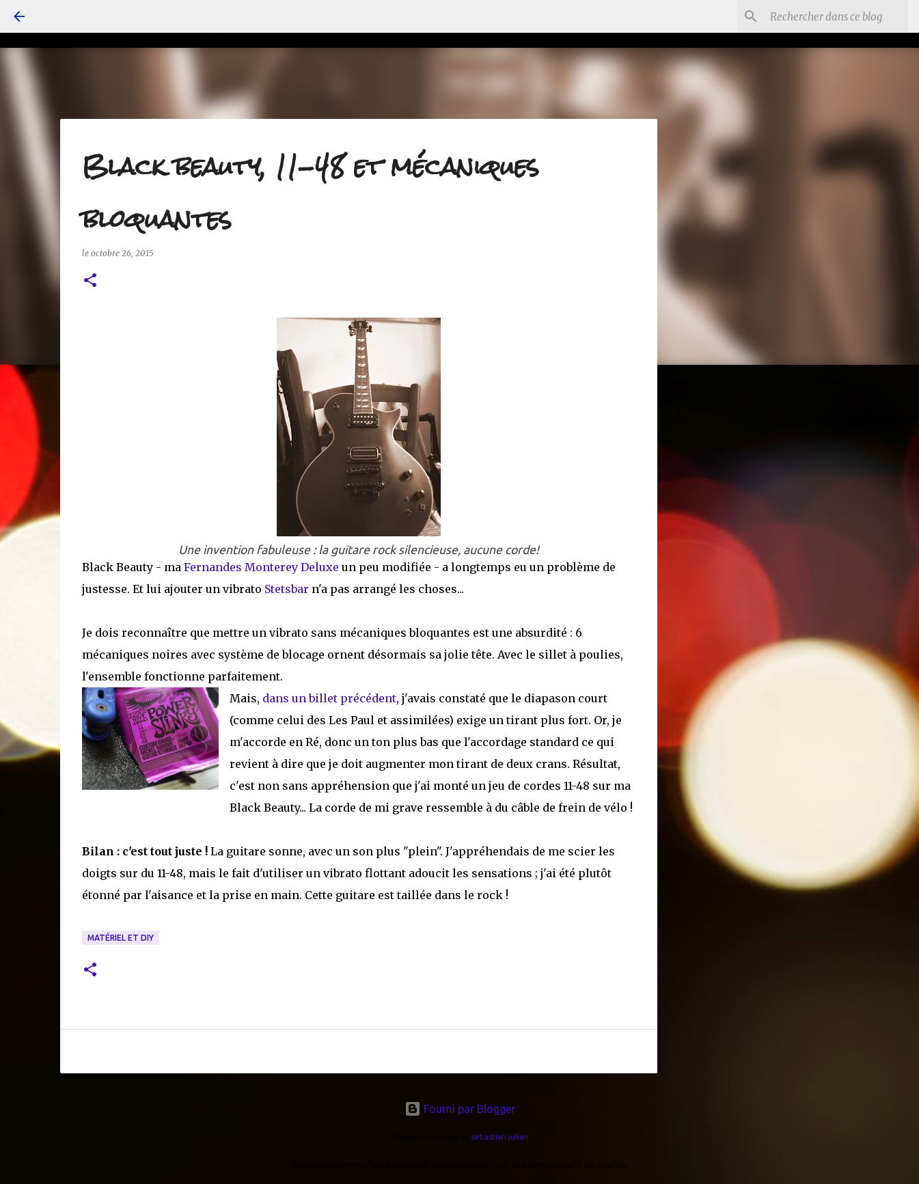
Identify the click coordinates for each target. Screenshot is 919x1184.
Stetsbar (288, 589)
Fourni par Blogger (459, 1109)
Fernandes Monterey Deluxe (261, 567)
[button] (90, 281)
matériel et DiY (120, 937)
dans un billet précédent (329, 698)
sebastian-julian (499, 1137)
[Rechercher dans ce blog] (836, 16)
